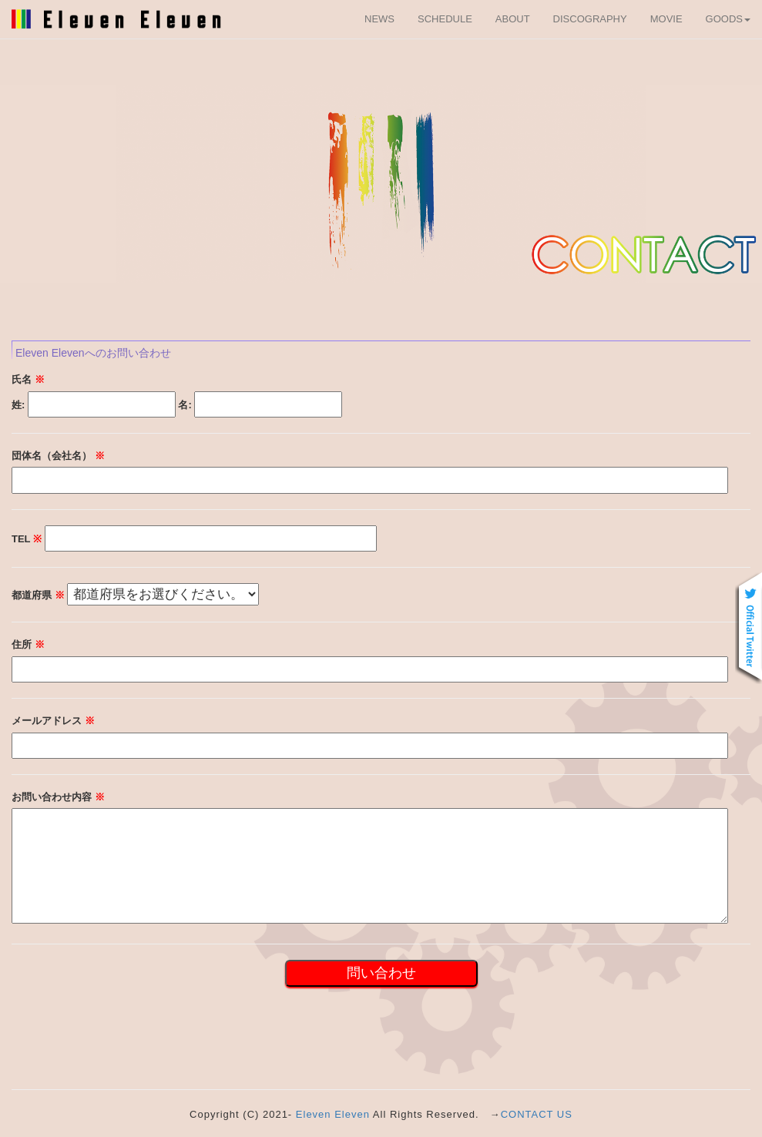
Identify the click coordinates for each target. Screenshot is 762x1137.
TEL (27, 539)
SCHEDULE (445, 19)
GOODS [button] (728, 19)
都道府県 (38, 595)
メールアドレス (53, 720)
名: (184, 405)
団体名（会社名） (58, 455)
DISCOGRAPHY (590, 19)
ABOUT (512, 19)
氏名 (28, 379)
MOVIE (666, 19)
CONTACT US (536, 1114)
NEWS (379, 19)
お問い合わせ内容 (58, 797)
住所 (28, 644)
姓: (18, 405)
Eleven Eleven (333, 1114)
